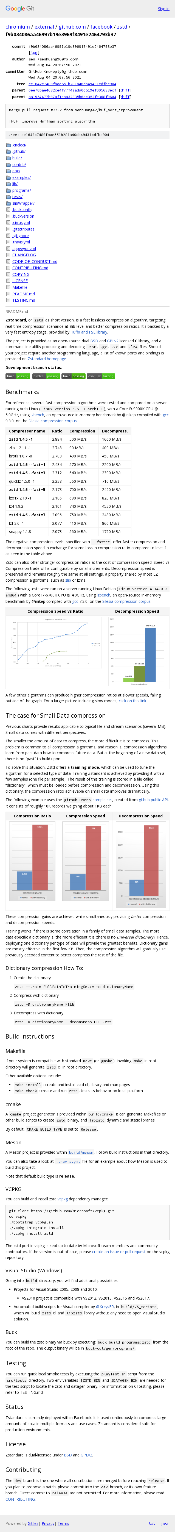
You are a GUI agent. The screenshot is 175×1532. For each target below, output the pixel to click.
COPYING (20, 274)
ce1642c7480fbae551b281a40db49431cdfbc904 (72, 83)
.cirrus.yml (21, 222)
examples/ (21, 177)
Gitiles (33, 1523)
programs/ (21, 190)
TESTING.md (23, 300)
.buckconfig (22, 209)
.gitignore (20, 235)
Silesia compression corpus (53, 420)
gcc (166, 414)
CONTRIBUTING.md (30, 267)
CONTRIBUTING (20, 1499)
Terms (63, 1523)
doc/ (16, 170)
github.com (72, 26)
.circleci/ (19, 145)
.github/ (19, 151)
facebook (101, 26)
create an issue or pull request (119, 1251)
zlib (68, 580)
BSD (94, 340)
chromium (17, 26)
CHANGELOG (24, 254)
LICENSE (20, 280)
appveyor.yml (24, 248)
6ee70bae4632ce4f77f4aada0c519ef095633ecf (72, 90)
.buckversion (23, 216)
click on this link (132, 700)
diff (125, 90)
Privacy (48, 1523)
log (34, 52)
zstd (122, 26)
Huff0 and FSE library (88, 332)
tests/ (17, 196)
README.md (23, 293)
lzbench (37, 414)
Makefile (19, 287)
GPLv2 (112, 340)
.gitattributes (23, 229)
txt (152, 1523)
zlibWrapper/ (23, 203)
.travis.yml (21, 242)
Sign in (164, 8)
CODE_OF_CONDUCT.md (34, 261)
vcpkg (63, 1198)
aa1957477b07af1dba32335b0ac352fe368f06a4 (72, 96)
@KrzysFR (105, 1306)
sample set (102, 799)
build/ (17, 157)
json (165, 1523)
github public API (153, 799)
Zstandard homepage (47, 358)
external (44, 26)
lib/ (15, 183)
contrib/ (19, 164)
